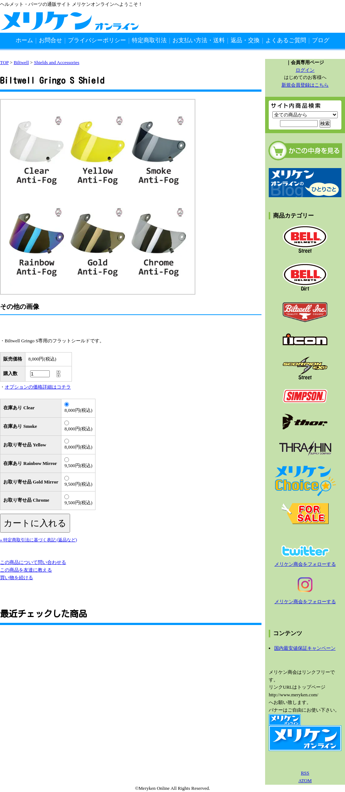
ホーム (24, 40)
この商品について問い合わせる (33, 562)
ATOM (305, 780)
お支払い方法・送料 (198, 40)
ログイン (305, 70)
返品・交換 (245, 40)
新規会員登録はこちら (305, 85)
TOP (4, 62)
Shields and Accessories (56, 62)
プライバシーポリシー (97, 40)
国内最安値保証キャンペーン (305, 648)
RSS (305, 773)
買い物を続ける (16, 577)
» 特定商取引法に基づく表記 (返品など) (38, 539)
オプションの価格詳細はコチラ (38, 387)
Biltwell (21, 62)
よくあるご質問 (285, 40)
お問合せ (50, 40)
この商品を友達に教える (26, 570)
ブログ (320, 40)
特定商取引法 (149, 40)
